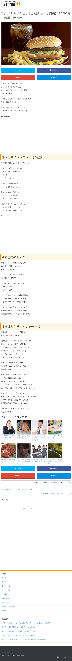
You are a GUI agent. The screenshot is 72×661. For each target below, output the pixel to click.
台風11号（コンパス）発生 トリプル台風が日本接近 (18, 635)
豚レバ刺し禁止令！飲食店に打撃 (8, 460)
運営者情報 (7, 652)
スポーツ (4, 582)
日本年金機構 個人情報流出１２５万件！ (8, 437)
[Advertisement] (17, 131)
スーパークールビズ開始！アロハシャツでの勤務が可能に (39, 438)
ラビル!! (13, 655)
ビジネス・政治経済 (8, 606)
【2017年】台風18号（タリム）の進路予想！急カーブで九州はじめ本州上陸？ (26, 623)
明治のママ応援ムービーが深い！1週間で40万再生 (23, 461)
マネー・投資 (6, 590)
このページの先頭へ (64, 657)
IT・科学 (4, 594)
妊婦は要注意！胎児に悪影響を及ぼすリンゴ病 (57, 493)
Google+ (18, 77)
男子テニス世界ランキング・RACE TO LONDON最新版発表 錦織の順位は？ (26, 639)
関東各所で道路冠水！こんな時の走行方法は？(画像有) (19, 631)
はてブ (54, 77)
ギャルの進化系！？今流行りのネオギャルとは (55, 437)
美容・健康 (5, 598)
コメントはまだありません (53, 482)
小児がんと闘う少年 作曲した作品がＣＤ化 (23, 437)
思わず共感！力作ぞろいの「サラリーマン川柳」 (39, 460)
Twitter (18, 70)
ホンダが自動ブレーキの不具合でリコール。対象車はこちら (55, 461)
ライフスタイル (67, 482)
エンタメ (4, 578)
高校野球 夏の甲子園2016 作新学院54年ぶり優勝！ (18, 627)
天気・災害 (5, 602)
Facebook (53, 70)
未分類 (4, 610)
